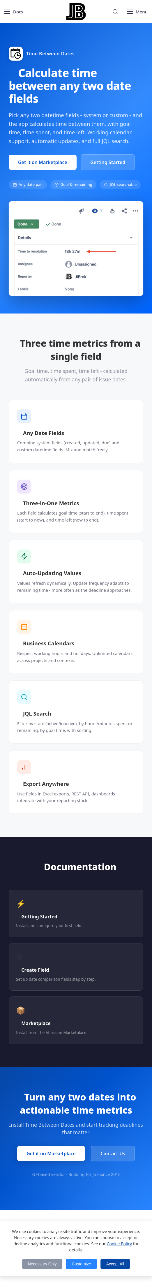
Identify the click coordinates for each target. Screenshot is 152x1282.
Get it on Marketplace (42, 162)
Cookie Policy (119, 1243)
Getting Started (107, 162)
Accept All (115, 1264)
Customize (81, 1264)
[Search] (115, 11)
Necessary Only (42, 1264)
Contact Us (112, 1153)
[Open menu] (14, 11)
